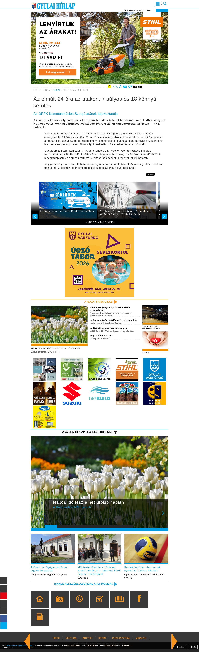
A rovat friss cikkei (97, 301)
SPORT (102, 641)
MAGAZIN (141, 641)
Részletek (181, 647)
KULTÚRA (71, 641)
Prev (49, 517)
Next (164, 517)
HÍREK (57, 90)
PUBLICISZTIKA (121, 641)
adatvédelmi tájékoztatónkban (19, 645)
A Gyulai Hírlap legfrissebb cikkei (84, 433)
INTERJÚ (87, 641)
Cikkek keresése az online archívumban (80, 587)
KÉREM (193, 647)
